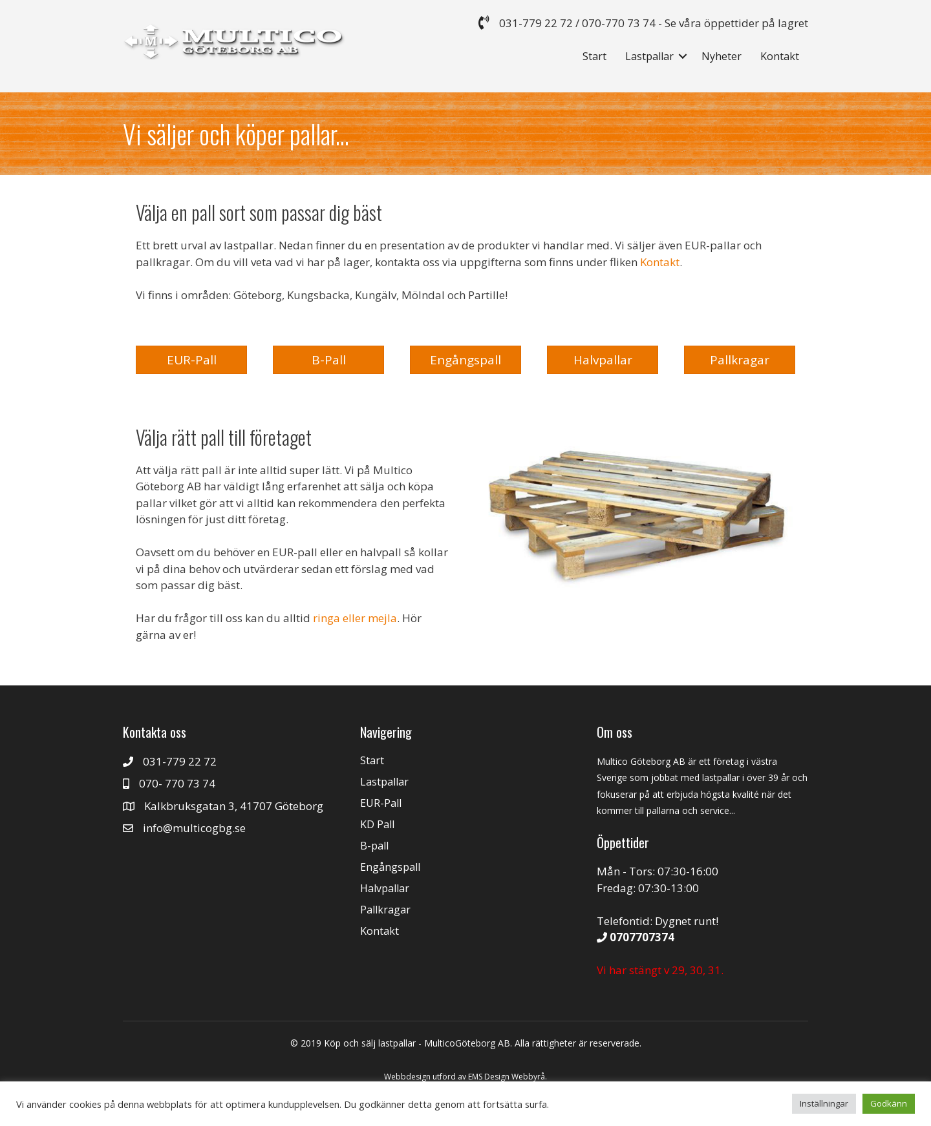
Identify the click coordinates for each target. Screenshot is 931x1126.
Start (594, 56)
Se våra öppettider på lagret (736, 23)
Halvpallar (384, 888)
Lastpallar (649, 56)
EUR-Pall (380, 803)
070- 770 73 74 (177, 783)
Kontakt (779, 56)
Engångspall (390, 867)
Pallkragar (385, 909)
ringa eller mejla (355, 617)
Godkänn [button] (888, 1103)
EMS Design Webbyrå (506, 1076)
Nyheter (721, 56)
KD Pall (377, 824)
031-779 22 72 (536, 23)
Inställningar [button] (824, 1103)
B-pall (374, 846)
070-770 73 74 (619, 23)
